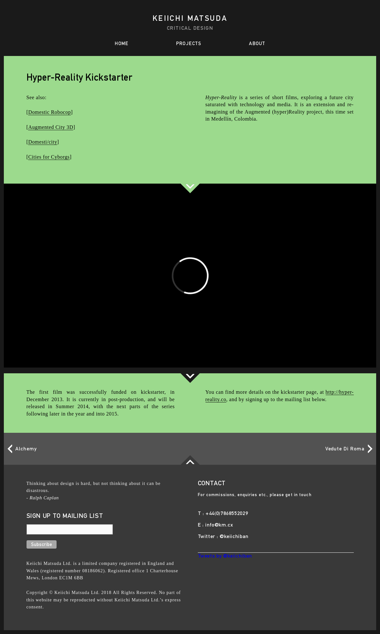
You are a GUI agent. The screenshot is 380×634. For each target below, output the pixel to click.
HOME (122, 44)
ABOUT (257, 44)
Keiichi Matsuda (190, 19)
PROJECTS (189, 44)
